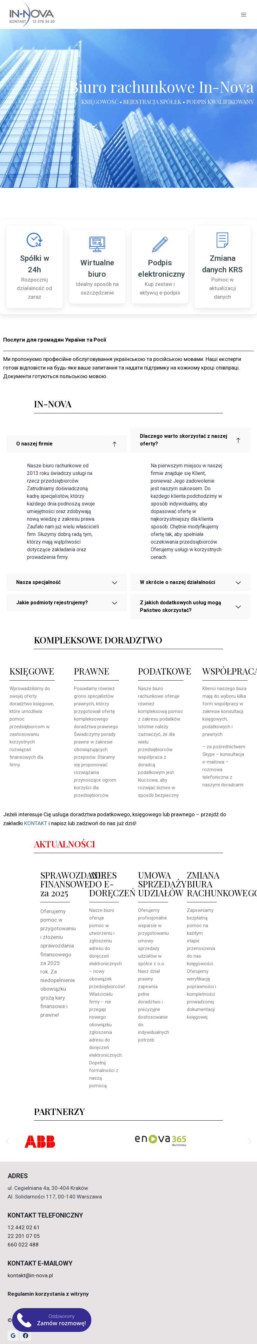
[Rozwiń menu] (243, 14)
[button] (7, 1141)
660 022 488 (23, 1244)
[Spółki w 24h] (35, 240)
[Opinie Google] (13, 1335)
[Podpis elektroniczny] (160, 244)
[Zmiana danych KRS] (222, 240)
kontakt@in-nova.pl (30, 1275)
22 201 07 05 (24, 1236)
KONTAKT (36, 823)
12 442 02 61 (24, 1227)
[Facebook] (25, 1335)
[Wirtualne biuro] (97, 244)
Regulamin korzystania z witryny (48, 1294)
